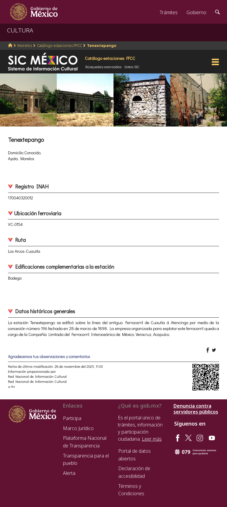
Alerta (69, 473)
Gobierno (196, 12)
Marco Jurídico (78, 428)
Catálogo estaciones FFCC (59, 45)
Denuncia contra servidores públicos (196, 409)
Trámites (169, 12)
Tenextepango (101, 45)
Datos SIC (132, 66)
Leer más (152, 439)
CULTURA (20, 30)
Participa (72, 418)
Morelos (24, 45)
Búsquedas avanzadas (103, 66)
